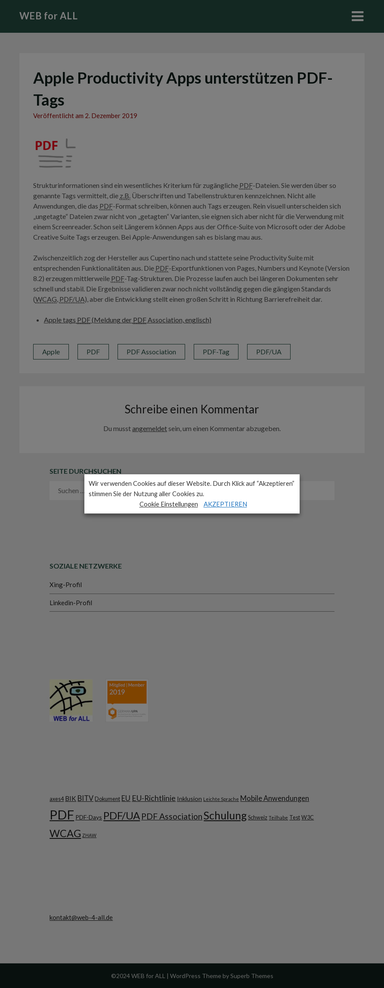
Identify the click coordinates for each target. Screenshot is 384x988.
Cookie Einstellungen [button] (168, 504)
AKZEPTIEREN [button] (225, 504)
